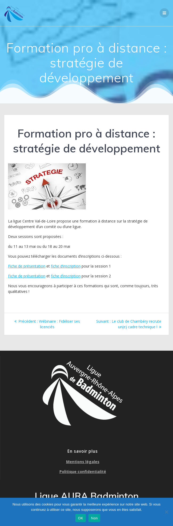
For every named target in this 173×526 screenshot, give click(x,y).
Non (94, 518)
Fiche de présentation (26, 266)
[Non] (166, 512)
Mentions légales (82, 461)
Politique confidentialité (82, 471)
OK (80, 518)
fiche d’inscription (66, 266)
